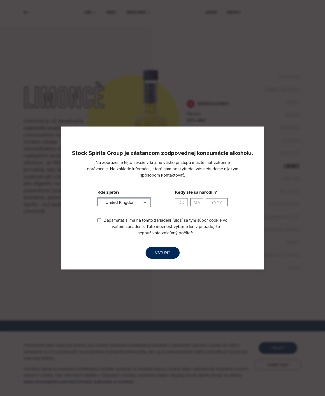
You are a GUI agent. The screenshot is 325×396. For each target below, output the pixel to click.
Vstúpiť (162, 257)
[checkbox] (99, 224)
